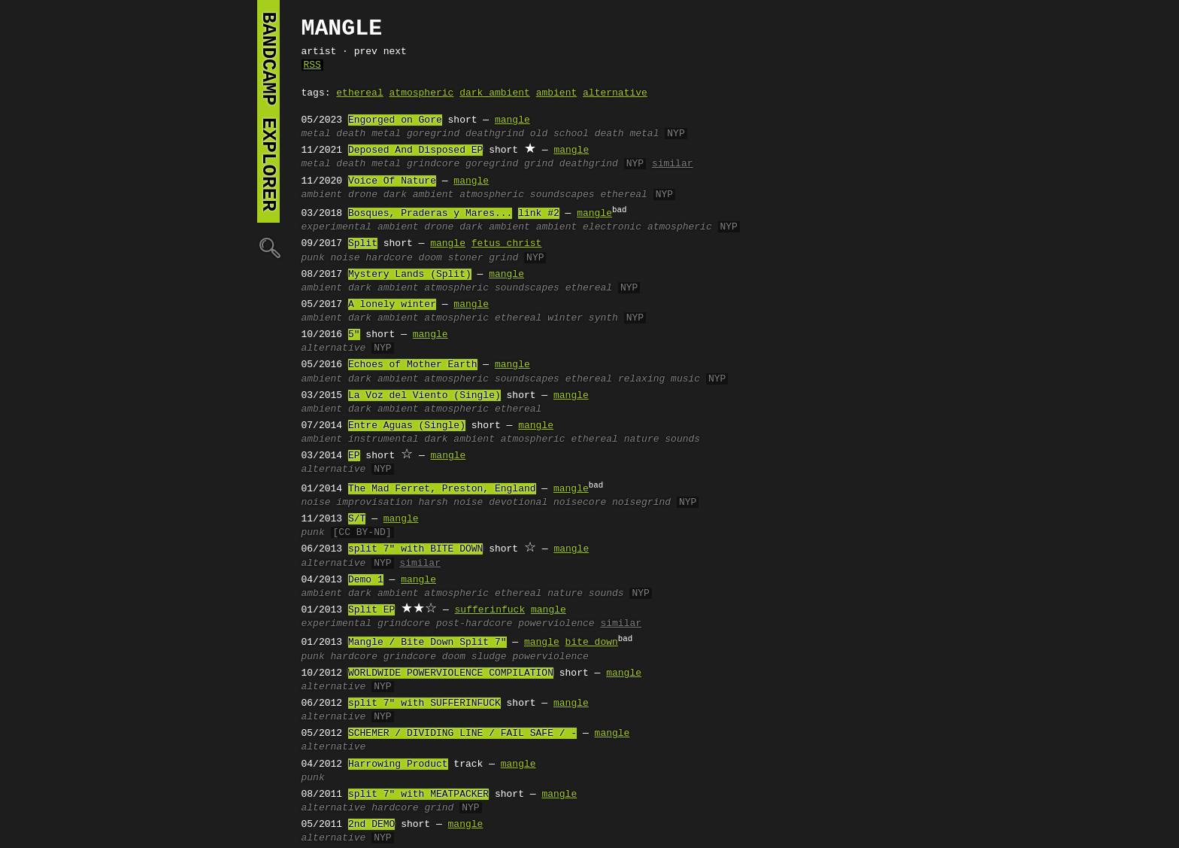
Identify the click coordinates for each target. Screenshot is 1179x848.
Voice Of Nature (392, 181)
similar (672, 164)
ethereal (359, 93)
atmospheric (421, 93)
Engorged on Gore (395, 120)
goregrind (433, 134)
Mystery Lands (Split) (409, 274)
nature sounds (662, 439)
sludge (489, 657)
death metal (368, 134)
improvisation (374, 502)
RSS (312, 65)
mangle (512, 120)
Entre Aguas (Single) (406, 426)
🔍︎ (268, 247)
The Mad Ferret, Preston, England (442, 489)
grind (538, 164)
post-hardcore (474, 624)
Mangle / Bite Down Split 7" (427, 642)
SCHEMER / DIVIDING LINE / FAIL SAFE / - (462, 733)
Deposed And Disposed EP (415, 150)
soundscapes (562, 195)
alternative (615, 93)
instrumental (383, 439)
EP (354, 456)
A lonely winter (392, 305)
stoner (465, 258)
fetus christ (506, 244)
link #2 (538, 213)
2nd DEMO (371, 824)
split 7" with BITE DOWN (415, 549)
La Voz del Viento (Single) (424, 396)
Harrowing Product (398, 764)
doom (430, 258)
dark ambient (494, 93)
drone (362, 195)
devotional (518, 502)
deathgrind (494, 134)
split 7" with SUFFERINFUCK (424, 703)
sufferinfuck (490, 610)
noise (345, 258)
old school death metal (594, 134)
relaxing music (659, 379)
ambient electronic (588, 227)
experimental (337, 227)
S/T (356, 519)
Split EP (371, 610)
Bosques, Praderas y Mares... (430, 213)
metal (316, 134)
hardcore (388, 258)
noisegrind (641, 502)
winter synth (582, 318)
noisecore (579, 502)
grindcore (433, 164)
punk (313, 258)
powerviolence (556, 624)
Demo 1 (365, 580)
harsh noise (451, 502)
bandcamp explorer (268, 111)
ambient (556, 93)
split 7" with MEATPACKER (418, 794)
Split (362, 244)
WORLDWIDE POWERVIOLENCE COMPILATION (450, 673)
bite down (591, 642)
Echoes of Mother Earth (412, 365)
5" (354, 335)
